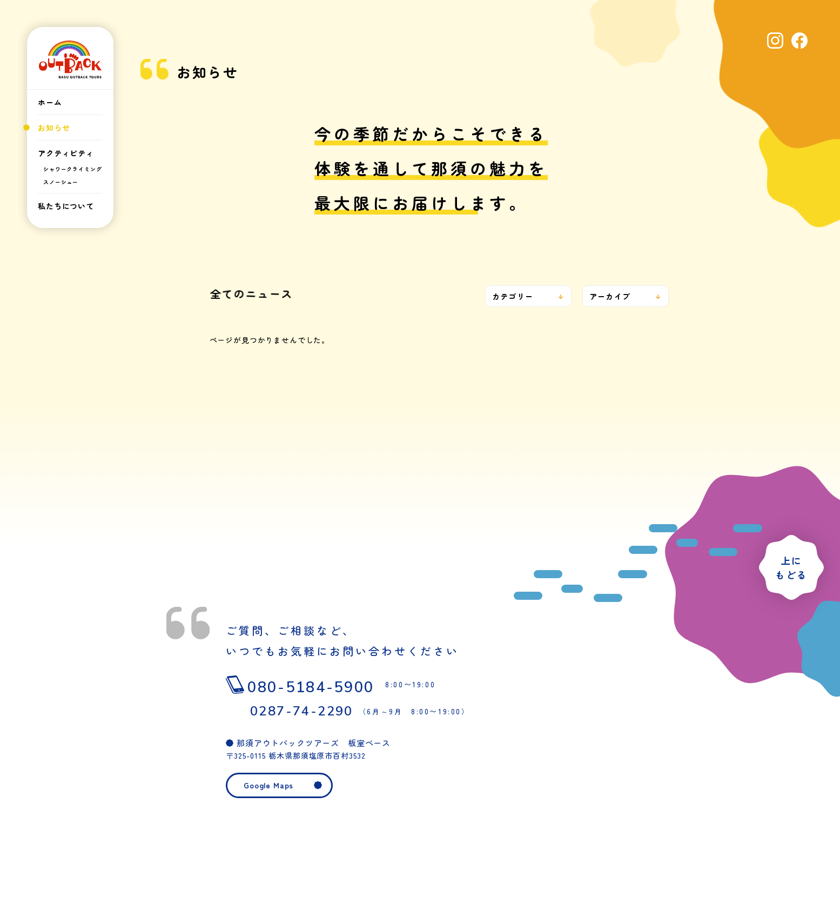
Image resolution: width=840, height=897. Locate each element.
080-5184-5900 (354, 684)
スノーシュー (60, 182)
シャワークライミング (72, 169)
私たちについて (66, 205)
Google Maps (268, 785)
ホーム (50, 102)
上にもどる (791, 567)
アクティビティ (66, 153)
